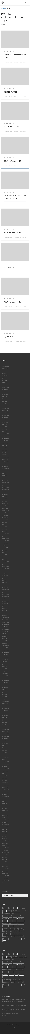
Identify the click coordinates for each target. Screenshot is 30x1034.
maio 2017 (4, 554)
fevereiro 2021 (5, 457)
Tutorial (5, 938)
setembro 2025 (5, 371)
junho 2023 (4, 399)
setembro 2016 (5, 573)
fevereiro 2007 (5, 841)
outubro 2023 (5, 389)
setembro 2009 (5, 768)
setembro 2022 (5, 419)
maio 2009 (4, 778)
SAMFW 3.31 (5, 1015)
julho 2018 (4, 522)
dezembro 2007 (5, 817)
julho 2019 (4, 496)
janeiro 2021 (5, 459)
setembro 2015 (5, 601)
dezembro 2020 (5, 461)
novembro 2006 (5, 847)
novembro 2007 (5, 820)
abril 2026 (4, 364)
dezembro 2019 (5, 487)
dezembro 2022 (5, 413)
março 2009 (4, 782)
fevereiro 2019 (5, 506)
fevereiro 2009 (5, 785)
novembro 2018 (5, 513)
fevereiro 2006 (5, 868)
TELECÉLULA (12, 1025)
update (18, 938)
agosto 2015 (5, 603)
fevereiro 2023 (5, 408)
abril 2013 (4, 668)
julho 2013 (4, 661)
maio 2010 (4, 750)
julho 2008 (4, 801)
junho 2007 (4, 831)
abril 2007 (4, 836)
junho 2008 (4, 803)
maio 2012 (4, 694)
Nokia (11, 926)
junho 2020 (4, 475)
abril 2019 (4, 501)
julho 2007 (4, 829)
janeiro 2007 (5, 843)
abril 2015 (4, 613)
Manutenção (20, 921)
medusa (21, 923)
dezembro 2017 (5, 538)
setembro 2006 (5, 852)
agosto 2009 (5, 771)
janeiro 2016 (5, 592)
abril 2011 (4, 724)
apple (10, 908)
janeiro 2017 (5, 564)
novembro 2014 (5, 624)
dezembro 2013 (5, 650)
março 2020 (4, 480)
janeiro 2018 (5, 536)
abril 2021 (4, 452)
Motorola (5, 926)
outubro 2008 (5, 794)
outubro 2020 (5, 466)
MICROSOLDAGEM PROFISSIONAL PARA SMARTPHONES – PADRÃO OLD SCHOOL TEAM (14, 1006)
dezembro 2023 (5, 387)
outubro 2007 (5, 822)
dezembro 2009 (5, 761)
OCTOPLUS (18, 926)
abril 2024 (4, 380)
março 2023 (4, 406)
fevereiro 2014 (5, 645)
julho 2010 (4, 745)
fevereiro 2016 (5, 589)
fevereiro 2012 (5, 701)
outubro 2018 (5, 515)
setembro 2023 (5, 392)
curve (21, 910)
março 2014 (4, 643)
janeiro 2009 (5, 787)
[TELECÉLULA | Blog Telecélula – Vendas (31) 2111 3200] (2, 2)
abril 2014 (4, 640)
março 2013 (4, 671)
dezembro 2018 (5, 510)
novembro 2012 (5, 680)
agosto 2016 (5, 575)
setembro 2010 (5, 741)
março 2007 (4, 838)
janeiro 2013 (5, 675)
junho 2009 (4, 775)
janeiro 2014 (5, 647)
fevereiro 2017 (5, 561)
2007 (6, 8)
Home (2, 8)
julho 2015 (4, 606)
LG (14, 921)
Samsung (5, 931)
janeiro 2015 (5, 619)
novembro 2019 (5, 489)
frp (10, 918)
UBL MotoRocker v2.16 (12, 302)
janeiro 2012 (5, 703)
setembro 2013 (5, 657)
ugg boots (12, 938)
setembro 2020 (5, 468)
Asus (15, 908)
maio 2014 (4, 638)
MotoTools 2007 (10, 267)
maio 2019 (4, 499)
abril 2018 (4, 529)
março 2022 (4, 431)
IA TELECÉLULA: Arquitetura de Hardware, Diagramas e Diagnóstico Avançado (14, 1010)
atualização (22, 908)
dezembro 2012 (5, 678)
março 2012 (4, 699)
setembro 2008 (5, 796)
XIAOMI (24, 938)
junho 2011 (4, 720)
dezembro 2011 (5, 706)
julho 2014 (4, 633)
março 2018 (4, 531)
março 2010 (4, 754)
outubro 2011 (5, 710)
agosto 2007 (5, 827)
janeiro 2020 (5, 485)
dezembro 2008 (5, 789)
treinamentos (19, 936)
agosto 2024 (5, 375)
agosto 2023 (5, 394)
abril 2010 (4, 752)
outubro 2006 (5, 850)
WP (11, 1027)
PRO (16, 928)
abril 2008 (4, 808)
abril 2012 (4, 696)
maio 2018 (4, 526)
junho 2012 (4, 692)
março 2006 (4, 866)
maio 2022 (4, 426)
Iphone (5, 921)
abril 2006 (4, 864)
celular (9, 910)
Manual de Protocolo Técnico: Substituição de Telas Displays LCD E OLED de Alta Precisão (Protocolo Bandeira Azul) (13, 1001)
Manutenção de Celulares (10, 923)
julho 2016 (4, 578)
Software (14, 933)
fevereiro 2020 (5, 482)
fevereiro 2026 (5, 366)
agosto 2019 (5, 494)
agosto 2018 (5, 519)
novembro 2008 (5, 792)
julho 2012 (4, 689)
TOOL (12, 936)
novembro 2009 (5, 764)
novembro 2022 (5, 415)
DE (25, 910)
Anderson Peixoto (8, 62)
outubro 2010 (5, 738)
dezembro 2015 (5, 594)
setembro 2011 (5, 713)
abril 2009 (4, 780)
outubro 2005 (5, 878)
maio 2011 (4, 722)
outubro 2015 (5, 599)
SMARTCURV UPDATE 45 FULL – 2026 (10, 1013)
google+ (21, 918)
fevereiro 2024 (5, 385)
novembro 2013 (5, 652)
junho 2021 (4, 447)
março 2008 (4, 810)
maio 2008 (4, 806)
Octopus (5, 928)
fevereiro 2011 (5, 729)
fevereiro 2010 (5, 757)
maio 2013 (4, 666)
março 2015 (4, 615)
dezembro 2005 (5, 873)
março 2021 (4, 454)
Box (4, 910)
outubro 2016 (5, 571)
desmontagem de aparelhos (10, 915)
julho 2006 (4, 857)
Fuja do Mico (8, 336)
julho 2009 (4, 773)
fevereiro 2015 (5, 617)
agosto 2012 (5, 687)
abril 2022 (4, 429)
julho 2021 (4, 445)
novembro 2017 (5, 540)
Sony (20, 933)
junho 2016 (4, 580)
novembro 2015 (5, 596)
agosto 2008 (5, 799)
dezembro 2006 (5, 845)
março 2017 (4, 559)
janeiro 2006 (5, 871)
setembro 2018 (5, 517)
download (22, 915)
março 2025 (4, 373)
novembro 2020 (5, 464)
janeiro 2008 (5, 815)
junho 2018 (4, 524)
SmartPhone (6, 933)
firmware (5, 918)
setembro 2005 (5, 880)
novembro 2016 (5, 568)
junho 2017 (4, 552)
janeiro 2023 (5, 410)
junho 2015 (4, 608)
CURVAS (15, 910)
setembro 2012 (5, 685)
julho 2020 (4, 473)
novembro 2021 (5, 438)
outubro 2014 (5, 626)
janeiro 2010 (5, 759)
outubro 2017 (5, 543)
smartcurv (23, 931)
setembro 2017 (5, 545)
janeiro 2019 (5, 508)
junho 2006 (4, 859)
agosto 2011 (5, 715)
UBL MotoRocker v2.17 (12, 233)
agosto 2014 (5, 631)
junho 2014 (4, 636)
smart (17, 931)
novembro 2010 (5, 736)
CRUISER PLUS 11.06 (11, 92)
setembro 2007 (5, 824)
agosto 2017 (5, 547)
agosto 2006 (5, 854)
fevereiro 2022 (5, 433)
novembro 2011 (5, 708)
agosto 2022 (5, 422)
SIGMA (12, 931)
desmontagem (15, 913)
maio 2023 (4, 401)
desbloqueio (6, 913)
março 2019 (4, 503)
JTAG (10, 921)
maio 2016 (4, 582)
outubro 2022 (5, 417)
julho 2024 (4, 378)
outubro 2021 (5, 440)
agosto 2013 (5, 659)
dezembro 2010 (5, 734)
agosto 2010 (5, 743)
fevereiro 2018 (5, 533)
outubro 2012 (5, 682)
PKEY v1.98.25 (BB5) (11, 126)
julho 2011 (4, 717)
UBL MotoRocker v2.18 (12, 161)
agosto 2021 (5, 443)
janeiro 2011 (5, 731)
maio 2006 (4, 861)
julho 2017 (4, 550)
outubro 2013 (5, 654)
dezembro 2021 (5, 436)
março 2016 (4, 587)
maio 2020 (4, 478)
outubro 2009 (5, 766)
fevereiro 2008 (5, 813)
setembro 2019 (5, 492)
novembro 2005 (5, 875)
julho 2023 (4, 396)
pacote (11, 928)
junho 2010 (4, 747)
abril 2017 (4, 557)
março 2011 (4, 727)
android (5, 908)
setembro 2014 (5, 629)
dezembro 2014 (5, 622)
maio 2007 (4, 834)
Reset (21, 928)
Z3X (4, 941)
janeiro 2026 (5, 368)
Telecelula (6, 936)
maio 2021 (4, 450)
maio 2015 (4, 610)
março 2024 (4, 382)
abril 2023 (4, 403)
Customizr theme (23, 1027)
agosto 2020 (5, 471)
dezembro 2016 (5, 566)
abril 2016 (4, 585)
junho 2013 (4, 664)
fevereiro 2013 (5, 673)
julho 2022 (4, 424)
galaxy (15, 918)
